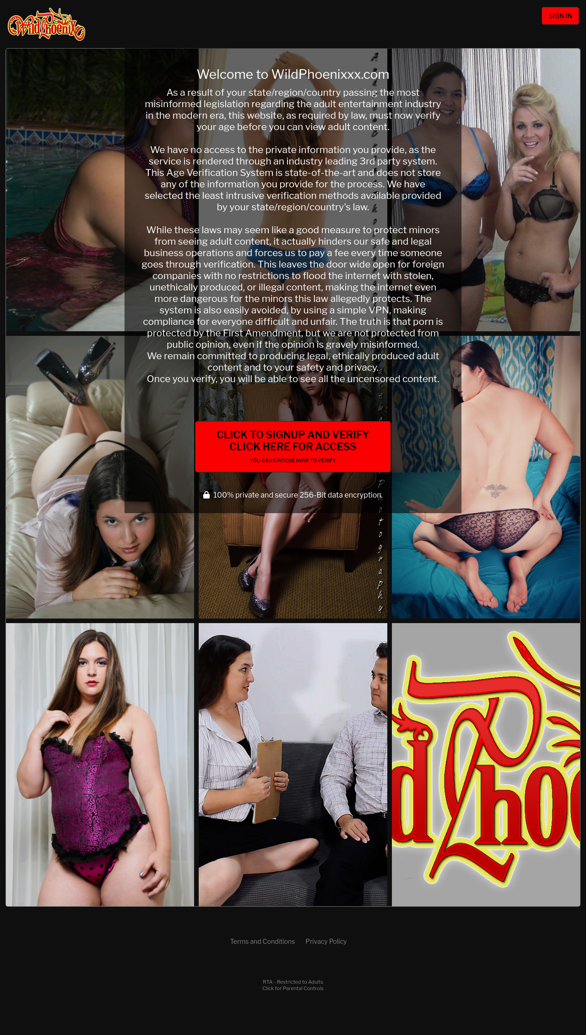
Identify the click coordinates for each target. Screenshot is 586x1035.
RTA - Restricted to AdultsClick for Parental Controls (293, 985)
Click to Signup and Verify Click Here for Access (293, 446)
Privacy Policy (326, 941)
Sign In (560, 16)
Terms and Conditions (262, 941)
